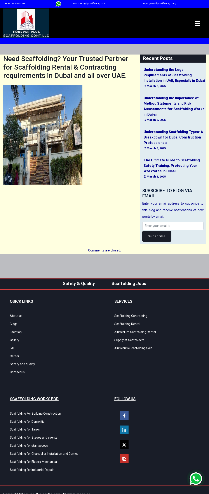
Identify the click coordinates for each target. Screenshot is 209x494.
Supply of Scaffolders (129, 338)
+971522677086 (16, 3)
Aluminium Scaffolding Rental (135, 330)
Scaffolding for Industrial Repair (32, 460)
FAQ (13, 345)
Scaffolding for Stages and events (33, 430)
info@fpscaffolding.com (92, 3)
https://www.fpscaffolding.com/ (159, 3)
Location (16, 330)
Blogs (13, 323)
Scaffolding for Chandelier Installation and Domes (44, 445)
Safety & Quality (79, 283)
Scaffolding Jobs (128, 283)
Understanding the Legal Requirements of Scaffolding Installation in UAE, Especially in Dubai (174, 75)
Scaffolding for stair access (29, 438)
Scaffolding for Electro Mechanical (33, 453)
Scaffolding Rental (127, 323)
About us (16, 316)
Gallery (14, 338)
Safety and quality (22, 360)
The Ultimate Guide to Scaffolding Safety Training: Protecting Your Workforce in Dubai (172, 165)
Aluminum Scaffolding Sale (133, 345)
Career (14, 353)
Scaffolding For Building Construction (35, 408)
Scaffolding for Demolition (28, 416)
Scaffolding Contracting (130, 316)
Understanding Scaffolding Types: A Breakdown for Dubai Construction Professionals (173, 137)
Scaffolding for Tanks (25, 423)
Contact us (17, 367)
